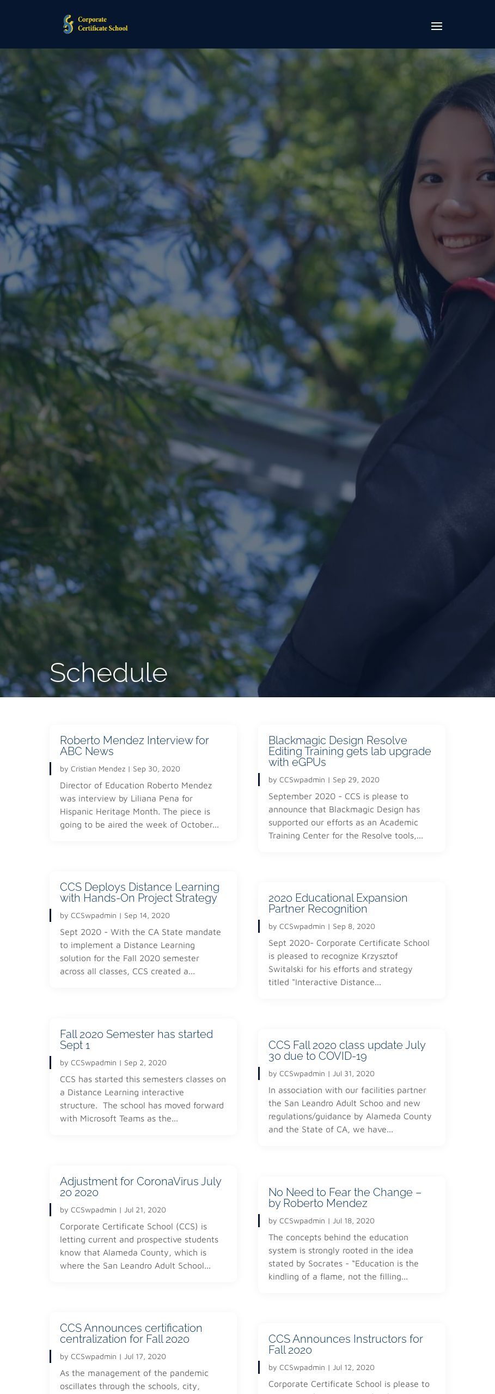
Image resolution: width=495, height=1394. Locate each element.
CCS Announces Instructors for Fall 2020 (345, 1344)
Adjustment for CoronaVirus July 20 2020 (140, 1187)
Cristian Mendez (98, 768)
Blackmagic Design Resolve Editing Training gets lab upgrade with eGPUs (349, 751)
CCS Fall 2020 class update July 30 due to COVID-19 (346, 1051)
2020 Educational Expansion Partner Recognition (338, 903)
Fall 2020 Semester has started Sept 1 (136, 1040)
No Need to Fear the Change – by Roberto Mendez (344, 1198)
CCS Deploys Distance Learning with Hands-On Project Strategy (139, 892)
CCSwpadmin (94, 915)
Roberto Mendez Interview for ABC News (134, 746)
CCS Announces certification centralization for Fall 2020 (131, 1333)
